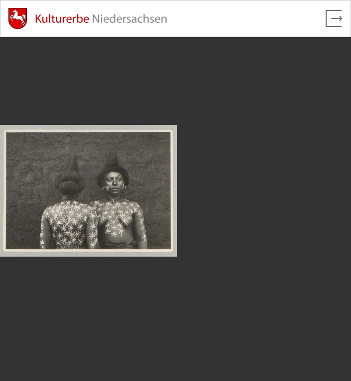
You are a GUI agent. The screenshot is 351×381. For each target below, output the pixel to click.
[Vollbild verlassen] (334, 18)
